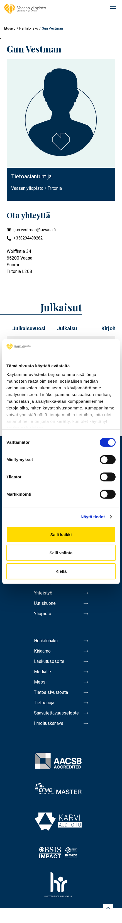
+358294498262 (28, 238)
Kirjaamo (42, 651)
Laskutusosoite (49, 661)
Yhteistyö (43, 593)
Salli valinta (61, 552)
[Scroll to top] (108, 909)
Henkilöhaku (28, 28)
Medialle (42, 671)
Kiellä (61, 571)
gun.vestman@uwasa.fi (34, 229)
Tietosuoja (44, 702)
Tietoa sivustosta (51, 692)
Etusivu (10, 28)
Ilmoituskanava (48, 723)
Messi (40, 682)
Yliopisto (42, 613)
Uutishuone (45, 603)
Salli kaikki (61, 534)
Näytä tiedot (93, 516)
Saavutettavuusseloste (56, 713)
